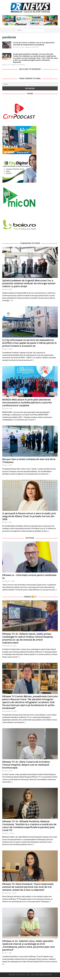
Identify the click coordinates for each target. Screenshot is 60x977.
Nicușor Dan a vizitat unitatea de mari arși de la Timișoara (28, 461)
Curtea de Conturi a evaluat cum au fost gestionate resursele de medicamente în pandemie (33, 43)
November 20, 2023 (10, 646)
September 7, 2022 (10, 893)
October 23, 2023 (20, 47)
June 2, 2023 (8, 771)
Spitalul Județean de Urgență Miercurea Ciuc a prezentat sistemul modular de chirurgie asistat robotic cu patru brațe (28, 283)
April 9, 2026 (8, 289)
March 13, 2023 (9, 833)
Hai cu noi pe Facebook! (30, 69)
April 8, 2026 (8, 408)
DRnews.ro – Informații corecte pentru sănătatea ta (29, 577)
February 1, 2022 (9, 581)
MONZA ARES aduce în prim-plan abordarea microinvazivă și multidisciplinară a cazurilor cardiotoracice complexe (27, 402)
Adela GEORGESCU (33, 47)
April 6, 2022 (7, 64)
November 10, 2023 (10, 711)
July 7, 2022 (8, 953)
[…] (12, 300)
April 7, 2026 (8, 465)
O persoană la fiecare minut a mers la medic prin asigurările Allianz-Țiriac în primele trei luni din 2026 (29, 516)
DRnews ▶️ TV (30, 597)
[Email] (30, 84)
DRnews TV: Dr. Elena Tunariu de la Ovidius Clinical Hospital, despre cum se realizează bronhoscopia (26, 764)
